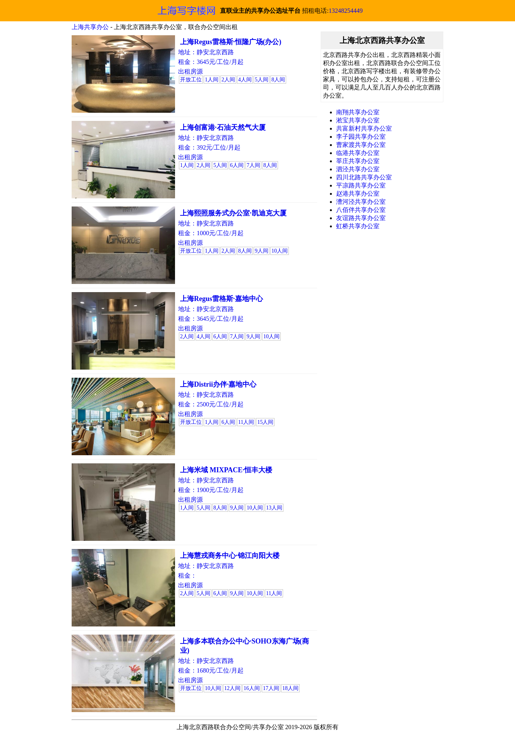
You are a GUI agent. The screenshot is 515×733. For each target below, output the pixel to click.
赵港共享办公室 (357, 193)
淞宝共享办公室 (357, 120)
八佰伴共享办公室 (361, 209)
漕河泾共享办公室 (361, 201)
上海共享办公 (90, 27)
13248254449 (346, 10)
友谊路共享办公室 (361, 218)
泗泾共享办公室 (357, 169)
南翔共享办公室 (357, 112)
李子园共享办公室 (361, 136)
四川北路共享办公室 (364, 177)
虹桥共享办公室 (357, 226)
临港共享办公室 (357, 153)
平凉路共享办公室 (361, 185)
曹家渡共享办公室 (361, 144)
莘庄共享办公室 (357, 161)
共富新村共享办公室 (364, 128)
